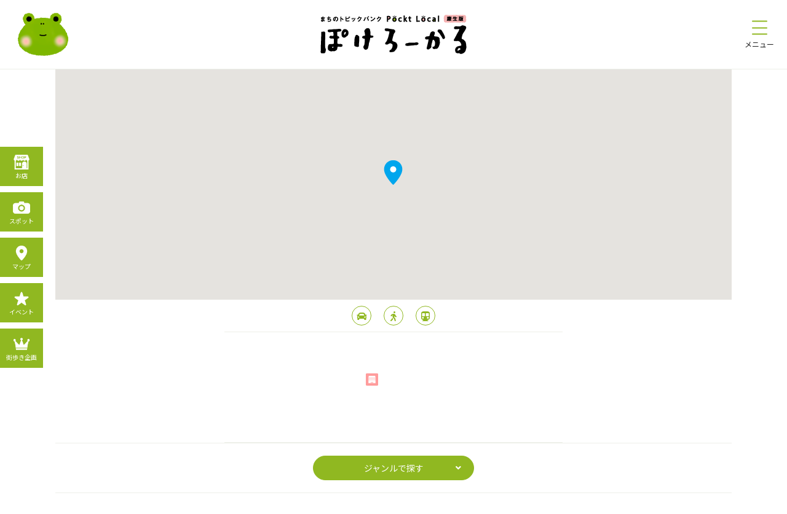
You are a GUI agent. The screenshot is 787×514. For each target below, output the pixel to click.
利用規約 (415, 501)
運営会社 (460, 501)
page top (394, 417)
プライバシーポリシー (349, 501)
